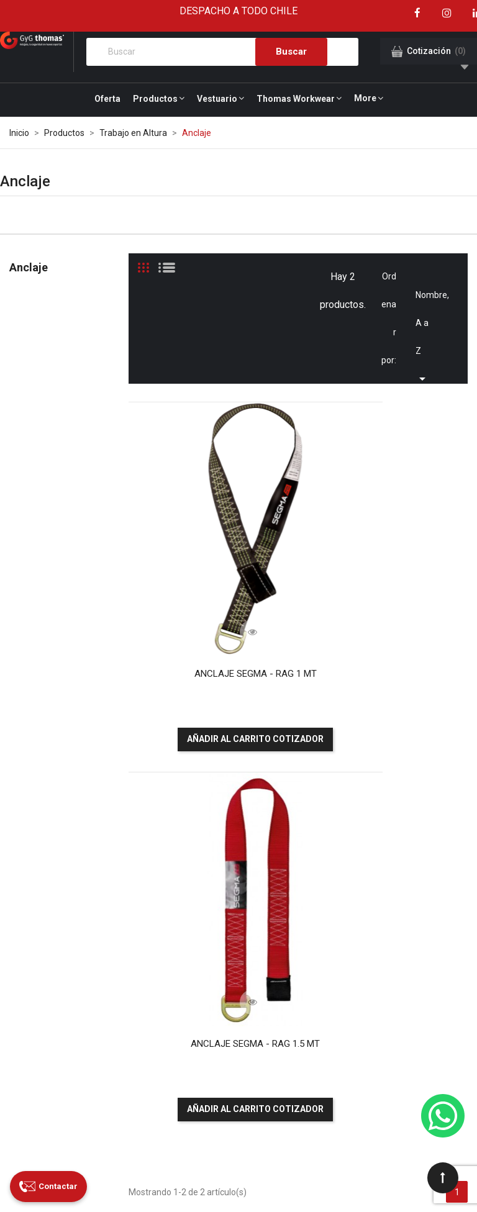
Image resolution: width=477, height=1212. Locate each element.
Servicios (225, 886)
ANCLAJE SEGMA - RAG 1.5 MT (387, 580)
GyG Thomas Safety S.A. (124, 1164)
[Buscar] (222, 52)
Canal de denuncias (228, 1020)
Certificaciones (237, 959)
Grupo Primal (99, 1182)
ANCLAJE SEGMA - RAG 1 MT (209, 580)
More (365, 98)
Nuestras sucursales (229, 936)
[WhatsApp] (443, 1115)
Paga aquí (361, 882)
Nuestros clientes (225, 908)
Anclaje (28, 267)
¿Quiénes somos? (226, 863)
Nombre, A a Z (427, 299)
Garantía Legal (225, 1087)
